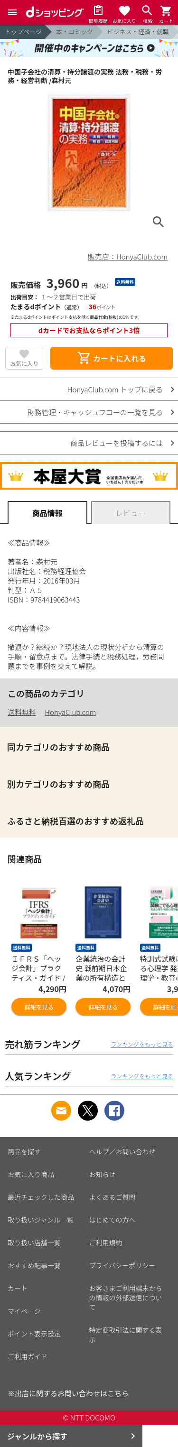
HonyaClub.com (70, 712)
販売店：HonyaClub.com (128, 256)
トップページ (23, 31)
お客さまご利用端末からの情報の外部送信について (125, 1297)
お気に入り (24, 363)
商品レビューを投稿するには (116, 442)
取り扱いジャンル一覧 (41, 1219)
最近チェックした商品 (41, 1197)
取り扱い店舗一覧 (34, 1242)
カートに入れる (111, 358)
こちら (118, 1393)
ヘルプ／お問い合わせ (122, 1151)
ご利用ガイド (27, 1356)
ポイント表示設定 (34, 1333)
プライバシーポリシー (122, 1265)
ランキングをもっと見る (142, 1044)
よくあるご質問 (112, 1197)
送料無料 (22, 712)
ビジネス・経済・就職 (138, 31)
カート (18, 1288)
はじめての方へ (112, 1219)
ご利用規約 (105, 1242)
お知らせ (102, 1174)
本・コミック (74, 31)
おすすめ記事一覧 (34, 1265)
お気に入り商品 (31, 1174)
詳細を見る (39, 1006)
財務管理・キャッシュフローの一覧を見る (95, 412)
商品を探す (24, 1151)
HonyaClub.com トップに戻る (115, 389)
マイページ (24, 1311)
